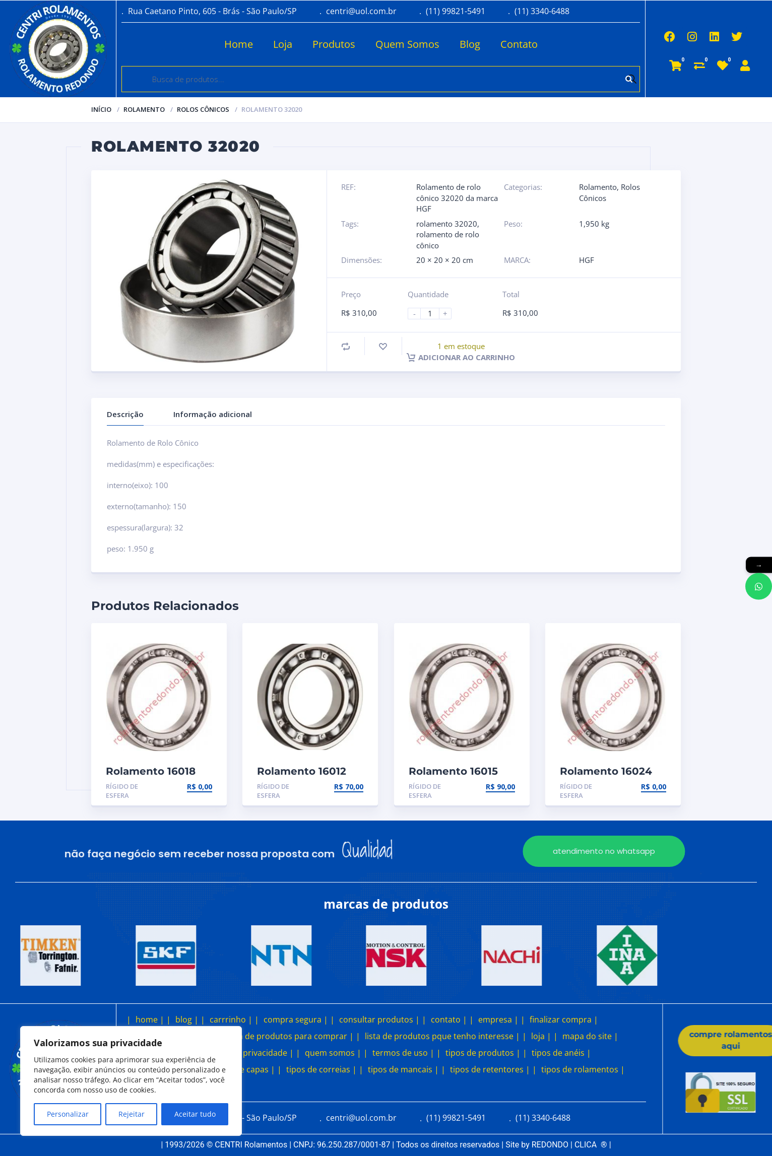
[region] (131, 1081)
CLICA (590, 1144)
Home (209, 44)
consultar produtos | (379, 1019)
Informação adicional (212, 414)
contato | (449, 1019)
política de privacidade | (248, 1052)
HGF (586, 260)
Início (101, 109)
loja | (541, 1036)
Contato (489, 44)
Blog (440, 44)
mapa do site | (590, 1036)
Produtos (304, 44)
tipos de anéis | (561, 1052)
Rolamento (144, 109)
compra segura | (296, 1019)
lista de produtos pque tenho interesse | (442, 1036)
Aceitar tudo (195, 1114)
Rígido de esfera (122, 791)
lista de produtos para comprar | (290, 1036)
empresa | (498, 1019)
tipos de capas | (244, 1069)
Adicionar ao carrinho (461, 357)
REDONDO (550, 1144)
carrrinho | (231, 1019)
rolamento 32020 (446, 224)
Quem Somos (378, 44)
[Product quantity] (433, 313)
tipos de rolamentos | (583, 1069)
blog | (187, 1019)
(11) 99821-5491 (455, 11)
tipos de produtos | (483, 1052)
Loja (253, 44)
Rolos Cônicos (203, 109)
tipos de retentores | (490, 1069)
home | (150, 1019)
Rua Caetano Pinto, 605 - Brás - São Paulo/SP (212, 11)
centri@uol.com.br (361, 11)
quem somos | (333, 1052)
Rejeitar (131, 1114)
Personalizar (68, 1114)
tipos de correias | (321, 1069)
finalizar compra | (564, 1019)
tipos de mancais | (403, 1069)
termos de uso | (403, 1052)
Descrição (125, 414)
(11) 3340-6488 (541, 11)
